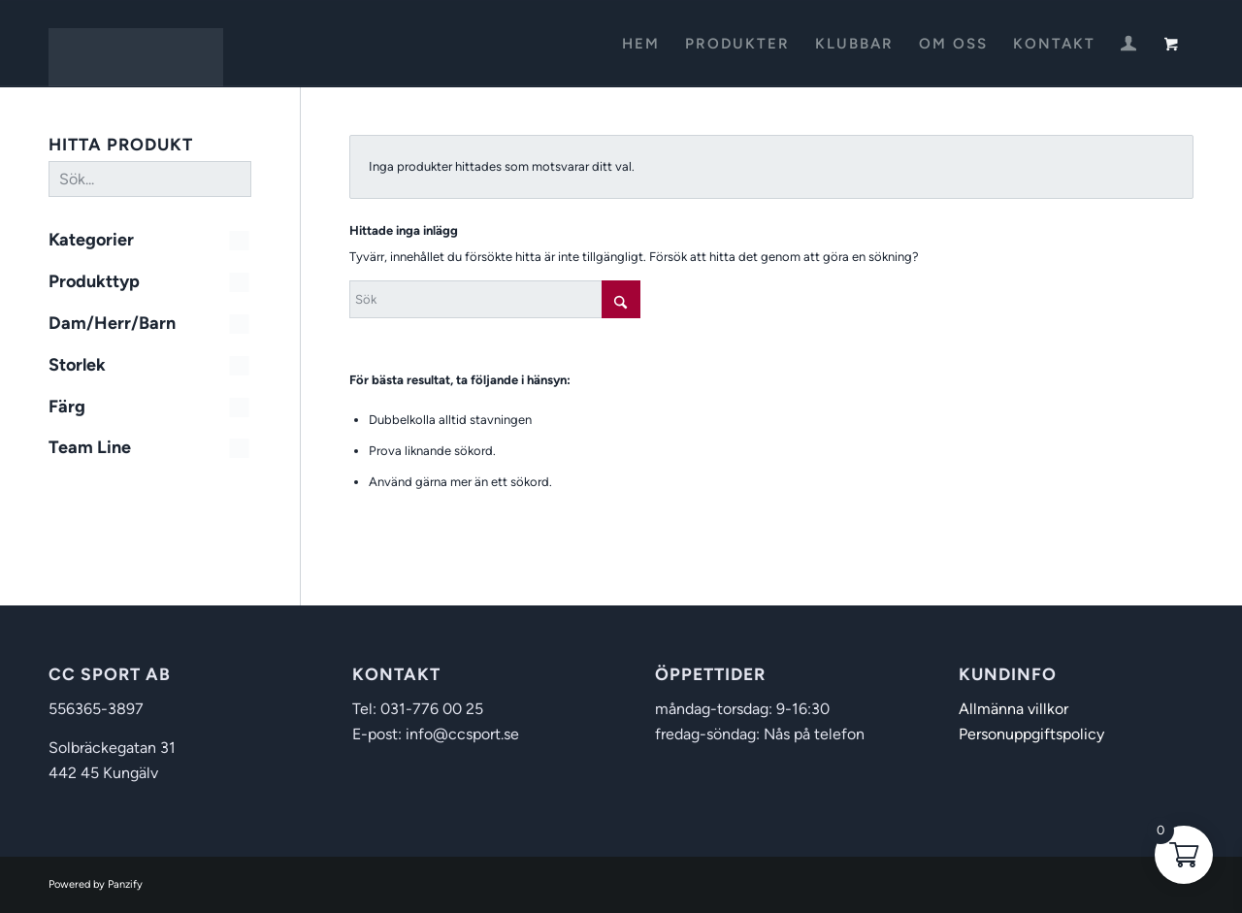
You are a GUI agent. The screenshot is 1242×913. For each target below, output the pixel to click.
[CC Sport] (136, 43)
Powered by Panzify (96, 884)
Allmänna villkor (1013, 709)
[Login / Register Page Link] (1128, 45)
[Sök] (494, 299)
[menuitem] (640, 43)
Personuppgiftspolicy (1031, 734)
